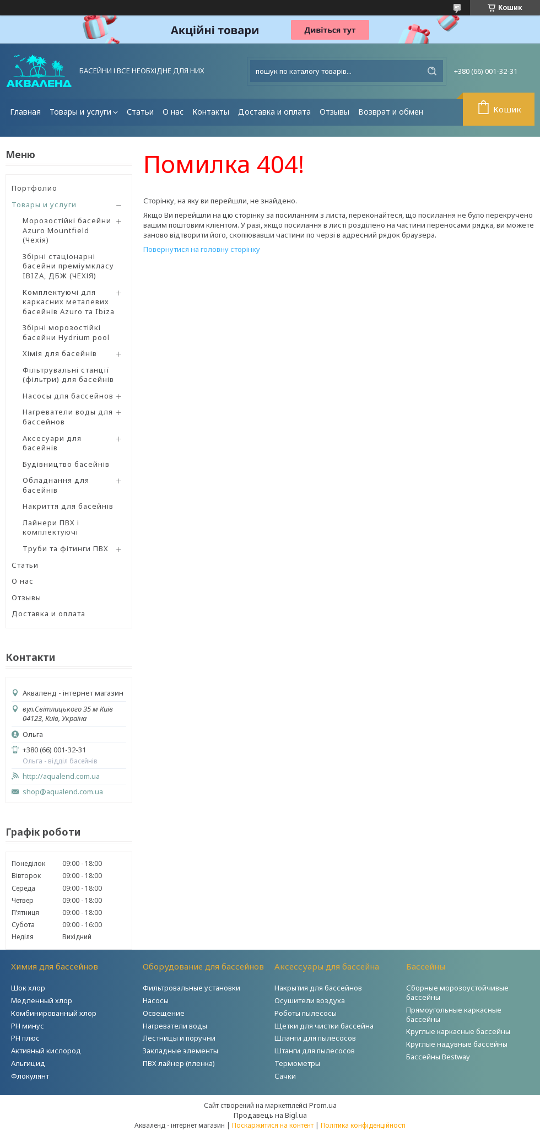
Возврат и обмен (390, 111)
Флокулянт (30, 1076)
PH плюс (25, 1038)
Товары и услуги (80, 111)
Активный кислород (46, 1051)
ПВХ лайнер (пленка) (179, 1063)
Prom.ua (323, 1105)
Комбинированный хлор (53, 1013)
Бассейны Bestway (438, 1057)
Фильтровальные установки (191, 988)
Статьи (140, 111)
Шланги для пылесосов (315, 1038)
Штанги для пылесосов (314, 1051)
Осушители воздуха (309, 1000)
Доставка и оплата (274, 111)
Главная (25, 111)
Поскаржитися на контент (273, 1125)
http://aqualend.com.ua (61, 776)
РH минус (27, 1026)
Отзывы (334, 111)
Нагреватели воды (175, 1026)
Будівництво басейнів (66, 464)
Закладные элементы (180, 1051)
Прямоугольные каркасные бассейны (453, 1014)
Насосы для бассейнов (68, 396)
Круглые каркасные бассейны (458, 1031)
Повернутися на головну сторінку (201, 249)
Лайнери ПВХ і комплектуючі (51, 527)
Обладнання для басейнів (56, 485)
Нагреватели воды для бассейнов (68, 417)
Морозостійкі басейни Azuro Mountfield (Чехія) (67, 230)
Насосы (156, 1000)
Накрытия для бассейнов (318, 988)
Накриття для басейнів (68, 506)
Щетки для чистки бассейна (324, 1026)
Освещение (164, 1013)
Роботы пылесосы (305, 1013)
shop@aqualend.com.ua (63, 791)
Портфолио (34, 188)
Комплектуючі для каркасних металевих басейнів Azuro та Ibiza (69, 301)
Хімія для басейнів (60, 353)
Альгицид (28, 1063)
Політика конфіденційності (363, 1125)
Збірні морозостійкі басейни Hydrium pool (66, 332)
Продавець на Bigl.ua (270, 1115)
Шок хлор (28, 988)
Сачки (285, 1076)
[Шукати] (432, 71)
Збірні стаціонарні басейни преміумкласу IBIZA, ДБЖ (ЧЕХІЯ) (68, 266)
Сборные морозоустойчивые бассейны (457, 992)
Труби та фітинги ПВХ (66, 548)
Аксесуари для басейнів (52, 443)
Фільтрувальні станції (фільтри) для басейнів (68, 375)
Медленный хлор (41, 1000)
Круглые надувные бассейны (456, 1044)
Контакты (210, 111)
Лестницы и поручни (179, 1038)
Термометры (297, 1063)
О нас (173, 111)
